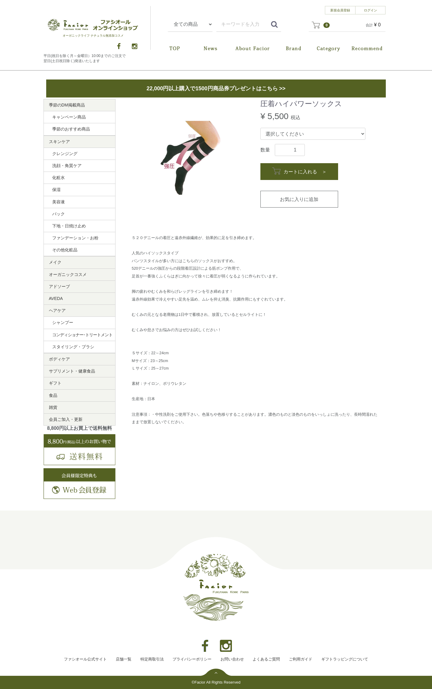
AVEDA (56, 298)
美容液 (58, 201)
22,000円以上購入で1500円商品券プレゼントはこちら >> (215, 88)
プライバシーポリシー (192, 659)
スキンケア (59, 141)
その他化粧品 (64, 249)
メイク (55, 262)
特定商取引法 (152, 659)
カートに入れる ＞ (299, 171)
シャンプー (62, 322)
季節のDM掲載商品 (67, 105)
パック (58, 213)
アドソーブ (59, 286)
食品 (53, 395)
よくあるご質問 (266, 659)
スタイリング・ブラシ (73, 346)
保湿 (56, 189)
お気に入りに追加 (299, 199)
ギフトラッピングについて (344, 659)
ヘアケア (57, 310)
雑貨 (53, 407)
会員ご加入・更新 (65, 419)
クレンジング (64, 153)
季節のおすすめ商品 (71, 129)
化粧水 (58, 177)
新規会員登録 (340, 10)
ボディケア (59, 359)
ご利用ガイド (300, 659)
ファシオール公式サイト (85, 659)
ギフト (55, 383)
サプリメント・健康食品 (72, 371)
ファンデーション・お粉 (75, 237)
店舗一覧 (123, 659)
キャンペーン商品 (69, 117)
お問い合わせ (232, 659)
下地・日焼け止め (69, 225)
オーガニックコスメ (68, 274)
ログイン (370, 10)
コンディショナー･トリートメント (82, 334)
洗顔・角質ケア (67, 165)
